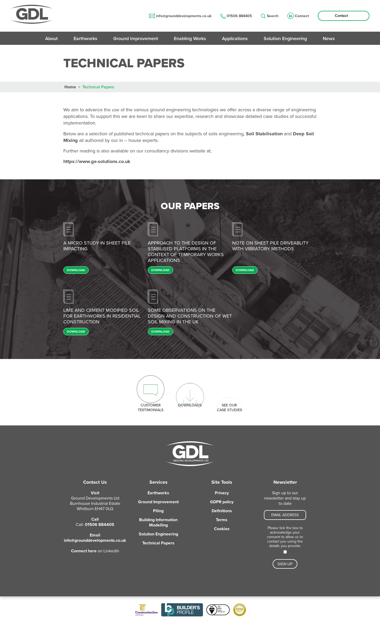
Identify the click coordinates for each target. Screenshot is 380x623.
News (329, 38)
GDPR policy (222, 502)
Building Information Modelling (158, 522)
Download (76, 270)
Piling (158, 511)
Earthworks (85, 38)
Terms (221, 520)
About (51, 38)
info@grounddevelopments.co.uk (180, 16)
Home (70, 87)
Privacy (222, 493)
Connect (298, 16)
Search (269, 16)
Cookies (222, 528)
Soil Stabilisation (265, 134)
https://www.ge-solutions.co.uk (96, 161)
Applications (235, 38)
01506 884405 (236, 16)
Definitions (222, 511)
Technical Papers (158, 543)
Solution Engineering (285, 38)
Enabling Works (190, 38)
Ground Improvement (135, 38)
